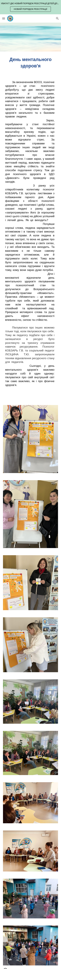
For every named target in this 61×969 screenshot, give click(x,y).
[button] (3, 18)
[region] (30, 7)
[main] (30, 62)
